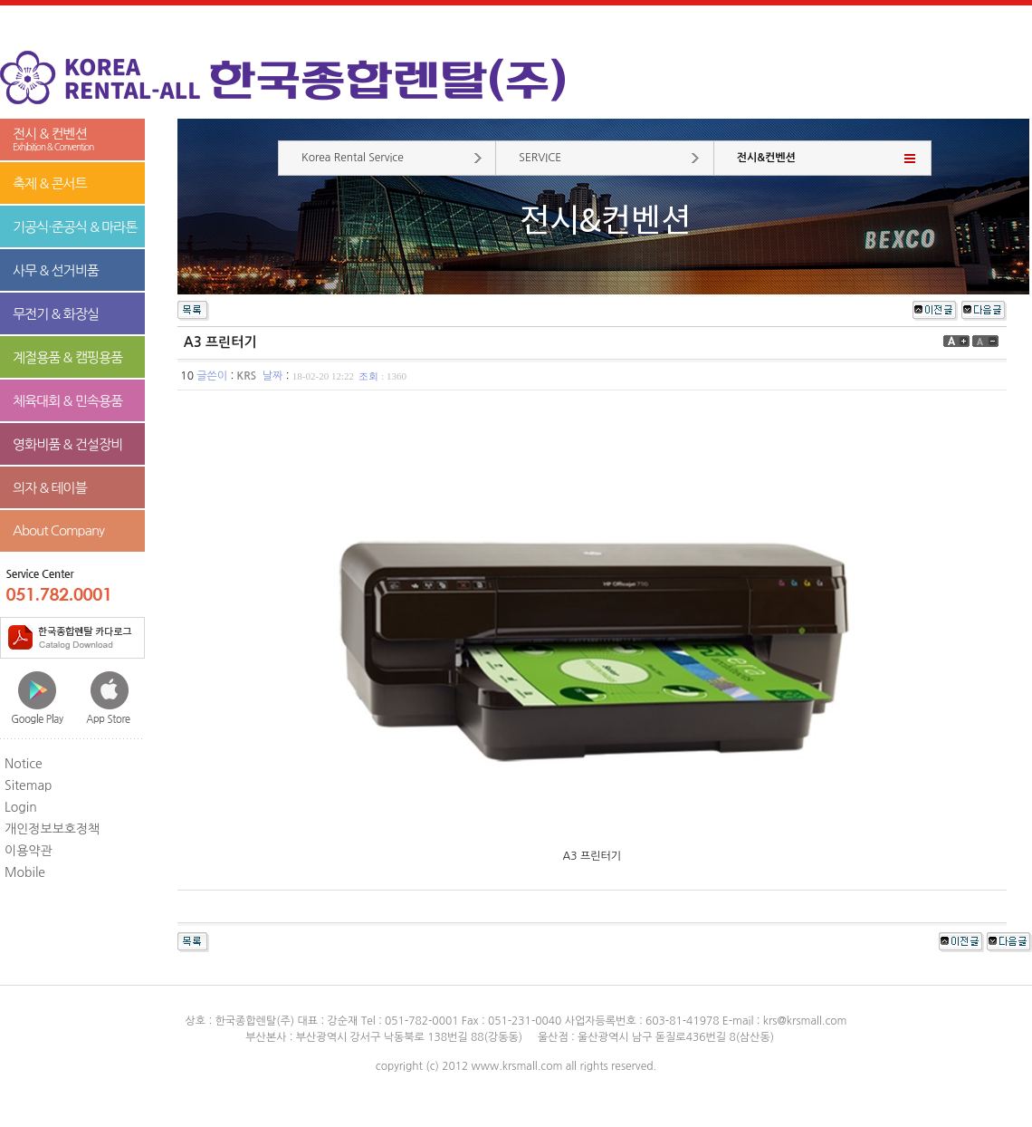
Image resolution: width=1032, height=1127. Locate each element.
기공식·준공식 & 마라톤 (75, 227)
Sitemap (29, 785)
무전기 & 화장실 (56, 314)
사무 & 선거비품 (56, 270)
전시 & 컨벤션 (72, 140)
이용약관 (29, 850)
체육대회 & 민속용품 (67, 401)
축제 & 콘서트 (50, 183)
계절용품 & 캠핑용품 (67, 357)
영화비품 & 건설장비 (67, 444)
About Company (58, 530)
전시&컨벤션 (766, 157)
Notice (24, 763)
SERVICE (540, 157)
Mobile (25, 872)
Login (21, 807)
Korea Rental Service (352, 157)
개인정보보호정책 (52, 829)
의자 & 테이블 (50, 488)
